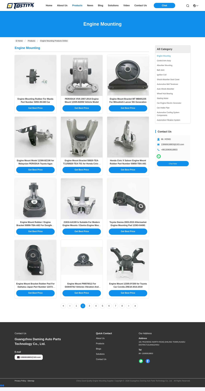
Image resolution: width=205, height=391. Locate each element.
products (77, 5)
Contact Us (101, 363)
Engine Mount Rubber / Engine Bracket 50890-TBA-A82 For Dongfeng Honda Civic (35, 228)
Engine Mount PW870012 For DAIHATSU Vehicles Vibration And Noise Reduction (82, 290)
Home (49, 5)
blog (100, 5)
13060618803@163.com (172, 144)
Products (31, 41)
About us (100, 342)
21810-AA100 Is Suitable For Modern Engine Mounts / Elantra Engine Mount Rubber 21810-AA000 (82, 228)
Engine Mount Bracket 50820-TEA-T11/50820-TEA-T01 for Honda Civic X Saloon (81, 165)
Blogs (98, 352)
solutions (113, 5)
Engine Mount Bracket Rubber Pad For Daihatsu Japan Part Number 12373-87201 (35, 290)
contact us (140, 5)
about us (62, 5)
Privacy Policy (20, 385)
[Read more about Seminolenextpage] (63, 309)
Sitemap (31, 385)
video (126, 5)
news (90, 5)
